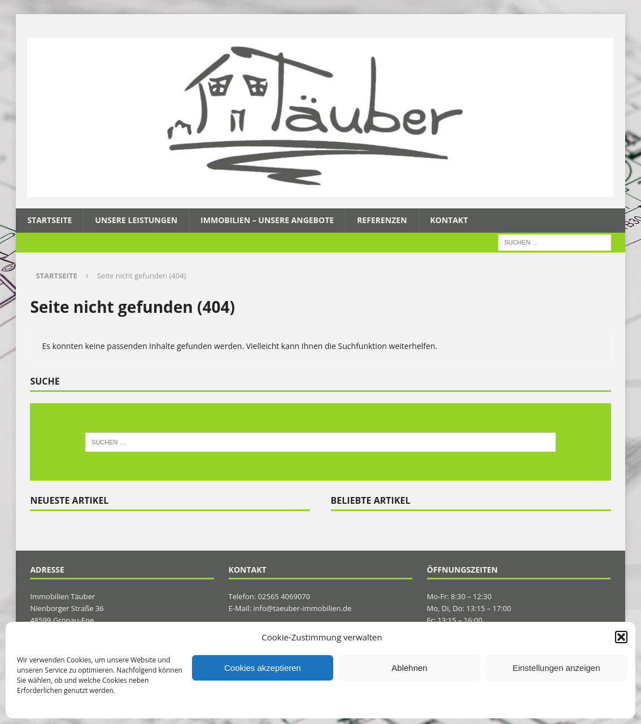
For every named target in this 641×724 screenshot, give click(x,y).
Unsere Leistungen (136, 220)
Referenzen (382, 220)
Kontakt (449, 220)
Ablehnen (409, 668)
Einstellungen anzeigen (556, 668)
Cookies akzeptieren (262, 668)
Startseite (49, 220)
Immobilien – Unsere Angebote (267, 220)
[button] (621, 637)
